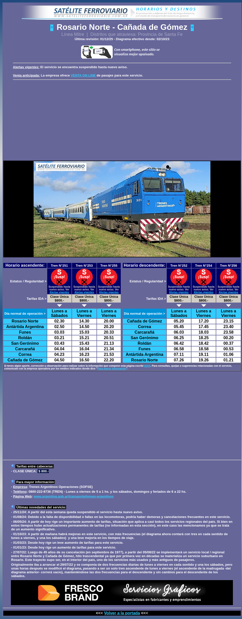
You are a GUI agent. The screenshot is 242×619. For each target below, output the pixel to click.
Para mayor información (111, 368)
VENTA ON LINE (83, 75)
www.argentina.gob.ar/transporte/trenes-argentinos (74, 496)
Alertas (18, 67)
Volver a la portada (122, 613)
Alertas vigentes (59, 292)
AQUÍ (147, 365)
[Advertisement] (123, 119)
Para (19, 482)
